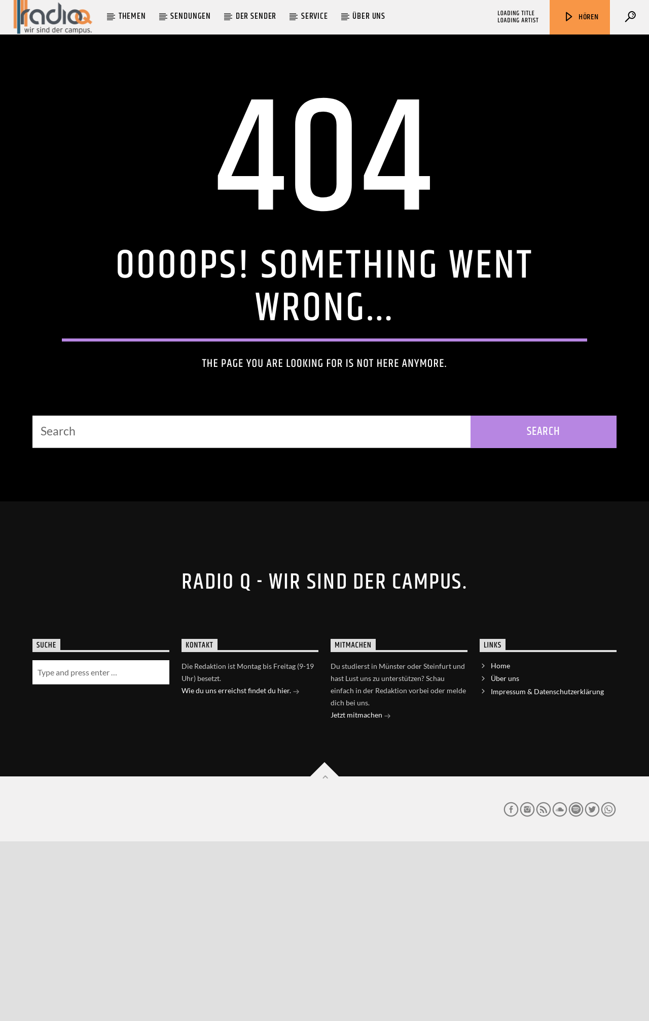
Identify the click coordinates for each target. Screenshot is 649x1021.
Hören (581, 17)
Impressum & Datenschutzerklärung (547, 870)
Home (500, 845)
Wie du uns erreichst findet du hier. (241, 871)
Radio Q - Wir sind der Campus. (324, 761)
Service (314, 16)
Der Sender (256, 16)
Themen (132, 16)
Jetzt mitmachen (361, 895)
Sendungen (190, 16)
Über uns (368, 16)
